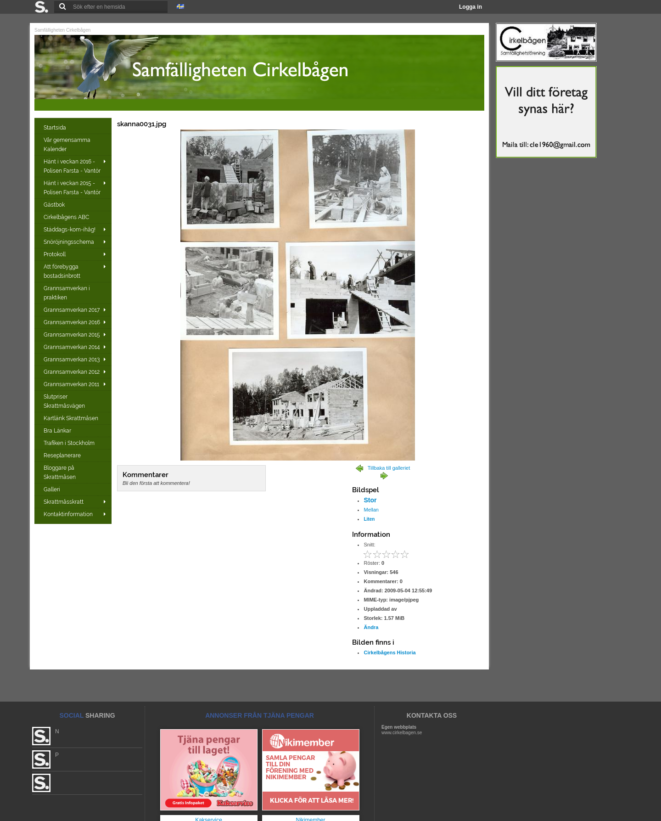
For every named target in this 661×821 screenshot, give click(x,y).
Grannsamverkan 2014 (72, 347)
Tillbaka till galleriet (389, 468)
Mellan (371, 509)
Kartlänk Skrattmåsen (72, 418)
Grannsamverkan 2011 (71, 384)
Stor (370, 500)
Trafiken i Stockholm (70, 443)
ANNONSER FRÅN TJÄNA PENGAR (259, 715)
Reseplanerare (63, 455)
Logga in (470, 7)
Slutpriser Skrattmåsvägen (65, 401)
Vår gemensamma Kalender (67, 144)
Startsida (55, 127)
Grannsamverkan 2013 (72, 359)
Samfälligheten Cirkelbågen (62, 30)
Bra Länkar (58, 430)
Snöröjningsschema (69, 242)
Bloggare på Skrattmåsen (60, 472)
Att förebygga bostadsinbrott (62, 271)
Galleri (53, 489)
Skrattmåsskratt (64, 502)
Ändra (371, 627)
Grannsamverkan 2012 (72, 372)
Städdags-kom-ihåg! (69, 229)
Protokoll (55, 254)
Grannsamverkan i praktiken (67, 293)
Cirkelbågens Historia (389, 652)
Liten (369, 519)
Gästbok (55, 205)
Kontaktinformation (68, 514)
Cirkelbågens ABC (67, 217)
